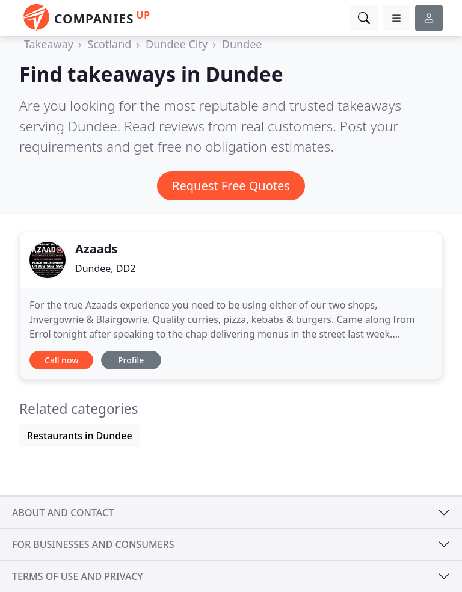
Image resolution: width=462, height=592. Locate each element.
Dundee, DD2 (105, 268)
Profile (131, 360)
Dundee (242, 44)
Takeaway (48, 44)
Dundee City (177, 44)
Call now (61, 360)
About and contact (63, 512)
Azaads (96, 249)
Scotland (110, 44)
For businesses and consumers (93, 544)
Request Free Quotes (231, 185)
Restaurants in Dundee (79, 435)
